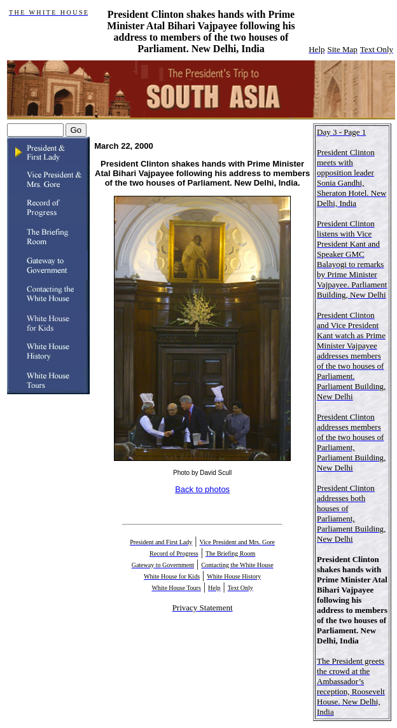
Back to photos (202, 489)
